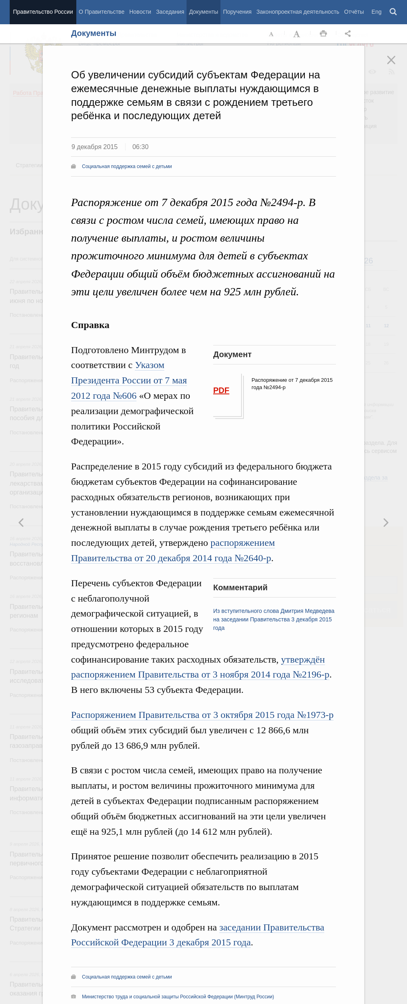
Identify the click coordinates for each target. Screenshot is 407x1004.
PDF (221, 390)
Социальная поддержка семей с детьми (127, 166)
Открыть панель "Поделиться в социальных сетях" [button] (349, 34)
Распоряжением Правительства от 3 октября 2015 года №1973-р (202, 714)
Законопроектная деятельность (297, 11)
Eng (376, 11)
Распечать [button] (323, 34)
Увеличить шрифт (297, 34)
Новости (140, 11)
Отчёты (354, 11)
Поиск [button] (393, 12)
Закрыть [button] (397, 65)
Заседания (170, 11)
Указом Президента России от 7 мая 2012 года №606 (129, 380)
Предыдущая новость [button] (385, 522)
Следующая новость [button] (21, 522)
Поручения (237, 11)
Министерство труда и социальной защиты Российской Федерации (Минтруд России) (178, 997)
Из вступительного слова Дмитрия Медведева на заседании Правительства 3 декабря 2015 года (273, 619)
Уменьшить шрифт (271, 34)
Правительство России (43, 11)
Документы (203, 11)
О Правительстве (101, 11)
